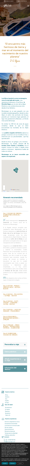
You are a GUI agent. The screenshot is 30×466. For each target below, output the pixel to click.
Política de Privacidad (20, 453)
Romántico (7, 413)
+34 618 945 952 (23, 1)
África (6, 395)
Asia (6, 398)
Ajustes (20, 463)
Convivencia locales (12, 425)
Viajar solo (7, 415)
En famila (7, 409)
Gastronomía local (9, 429)
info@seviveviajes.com (9, 441)
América (7, 397)
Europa (7, 402)
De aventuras (8, 407)
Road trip (7, 411)
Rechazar (12, 463)
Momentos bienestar (10, 431)
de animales (11, 423)
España (7, 400)
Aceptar (5, 463)
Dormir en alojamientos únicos (12, 421)
